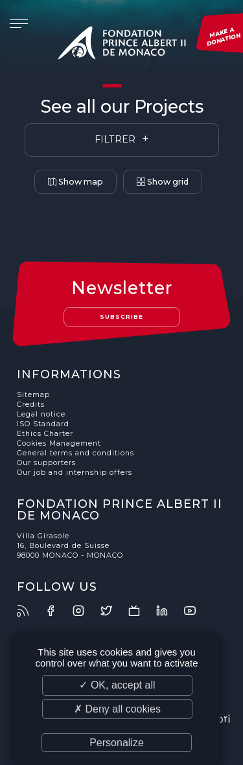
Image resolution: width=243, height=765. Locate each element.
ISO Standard (43, 424)
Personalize (116, 742)
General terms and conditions (75, 453)
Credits (31, 404)
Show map (75, 182)
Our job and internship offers (74, 472)
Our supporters (46, 463)
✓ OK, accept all (117, 685)
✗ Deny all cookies (117, 708)
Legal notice (41, 414)
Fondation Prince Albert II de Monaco (122, 45)
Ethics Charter (45, 433)
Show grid (163, 182)
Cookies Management (59, 443)
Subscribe (121, 316)
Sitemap (33, 395)
